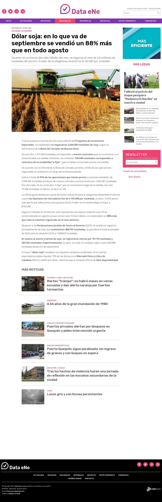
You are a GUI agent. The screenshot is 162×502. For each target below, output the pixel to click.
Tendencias (150, 21)
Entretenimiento (127, 21)
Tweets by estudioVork (135, 171)
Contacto (89, 478)
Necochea (45, 21)
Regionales (85, 21)
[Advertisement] (81, 435)
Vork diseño (134, 176)
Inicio (8, 21)
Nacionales (65, 21)
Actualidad (26, 21)
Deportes (105, 21)
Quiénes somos (74, 478)
